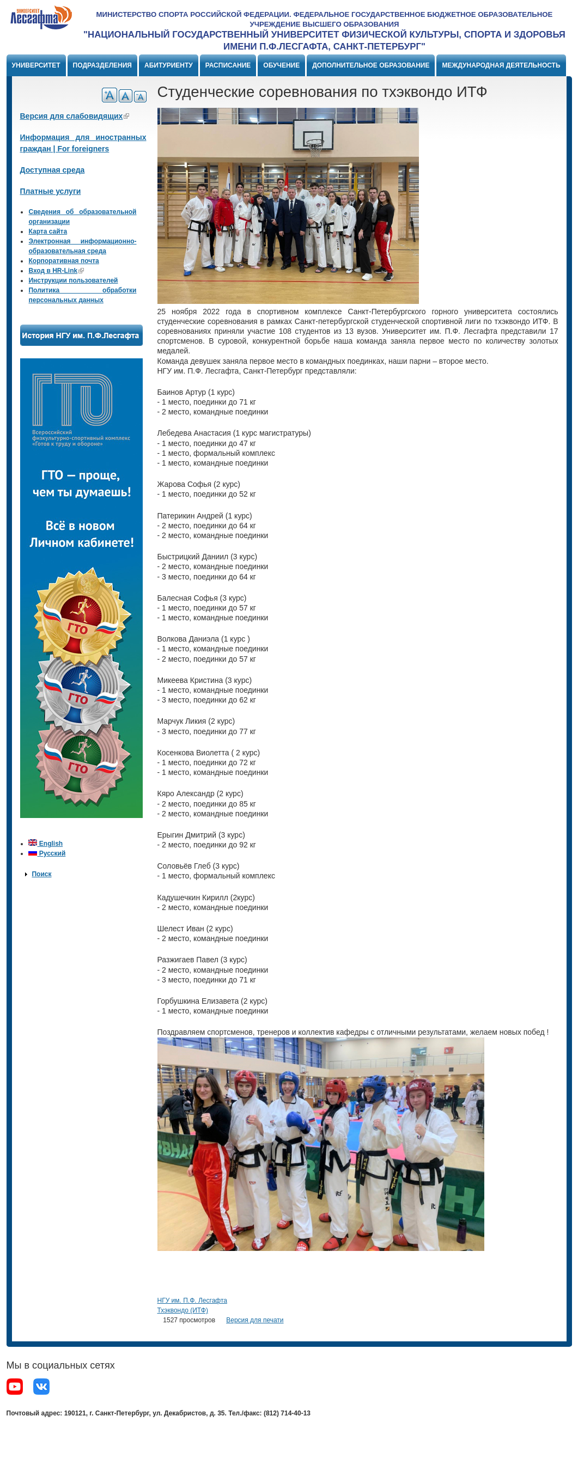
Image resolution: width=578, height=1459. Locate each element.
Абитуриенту (168, 65)
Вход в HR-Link (56, 270)
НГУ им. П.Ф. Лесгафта (192, 1300)
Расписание (228, 65)
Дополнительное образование (370, 65)
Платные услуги (50, 191)
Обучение (281, 65)
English (45, 843)
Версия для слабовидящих (75, 116)
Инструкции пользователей (73, 280)
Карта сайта (47, 231)
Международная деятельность (501, 65)
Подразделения (102, 65)
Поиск (41, 874)
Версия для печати (254, 1320)
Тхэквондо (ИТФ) (182, 1310)
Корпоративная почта (63, 261)
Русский (46, 853)
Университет (36, 65)
